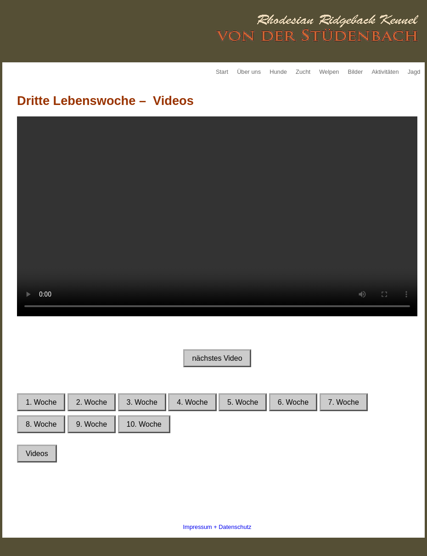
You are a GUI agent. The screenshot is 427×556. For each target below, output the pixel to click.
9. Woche (91, 424)
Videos (37, 453)
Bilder (355, 71)
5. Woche (242, 402)
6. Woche (293, 402)
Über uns (249, 71)
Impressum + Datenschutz (217, 526)
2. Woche (91, 402)
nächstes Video (217, 358)
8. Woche (41, 424)
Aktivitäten (385, 71)
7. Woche (343, 402)
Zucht (303, 71)
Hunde (278, 71)
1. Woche (41, 402)
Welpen (329, 71)
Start (222, 71)
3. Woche (142, 402)
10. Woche (144, 424)
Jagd (414, 71)
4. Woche (192, 402)
